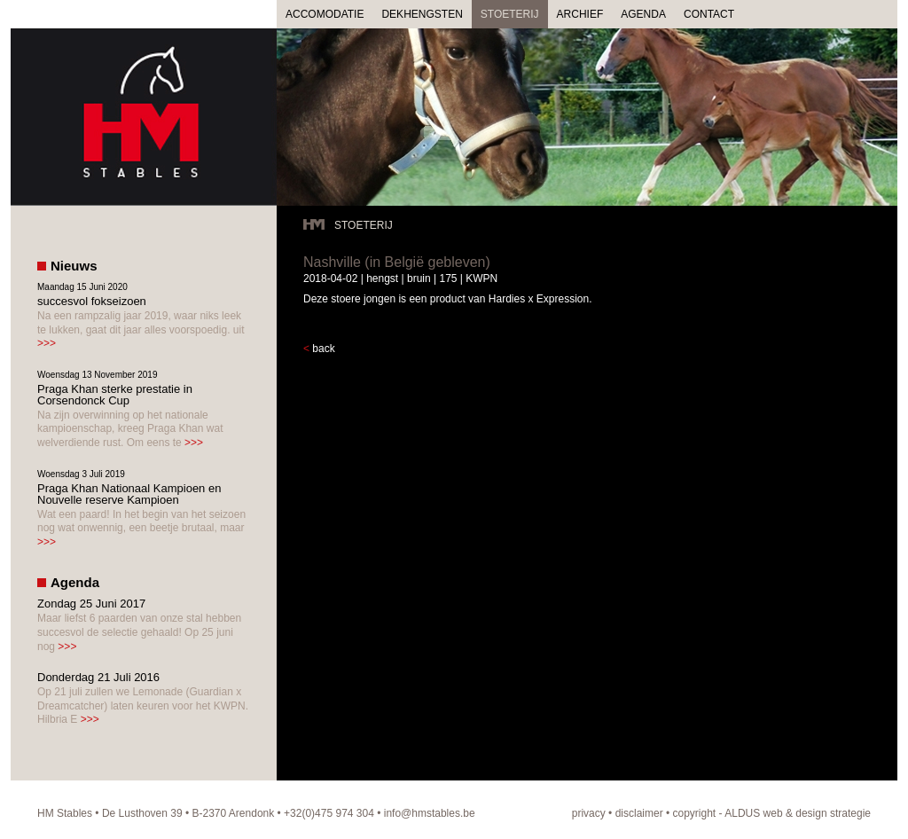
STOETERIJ (510, 14)
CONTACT (709, 14)
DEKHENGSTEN (421, 14)
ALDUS (742, 813)
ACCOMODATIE (325, 14)
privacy (589, 813)
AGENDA (643, 14)
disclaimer (639, 813)
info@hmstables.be (429, 813)
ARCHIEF (580, 14)
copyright (694, 813)
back (323, 348)
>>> (46, 343)
